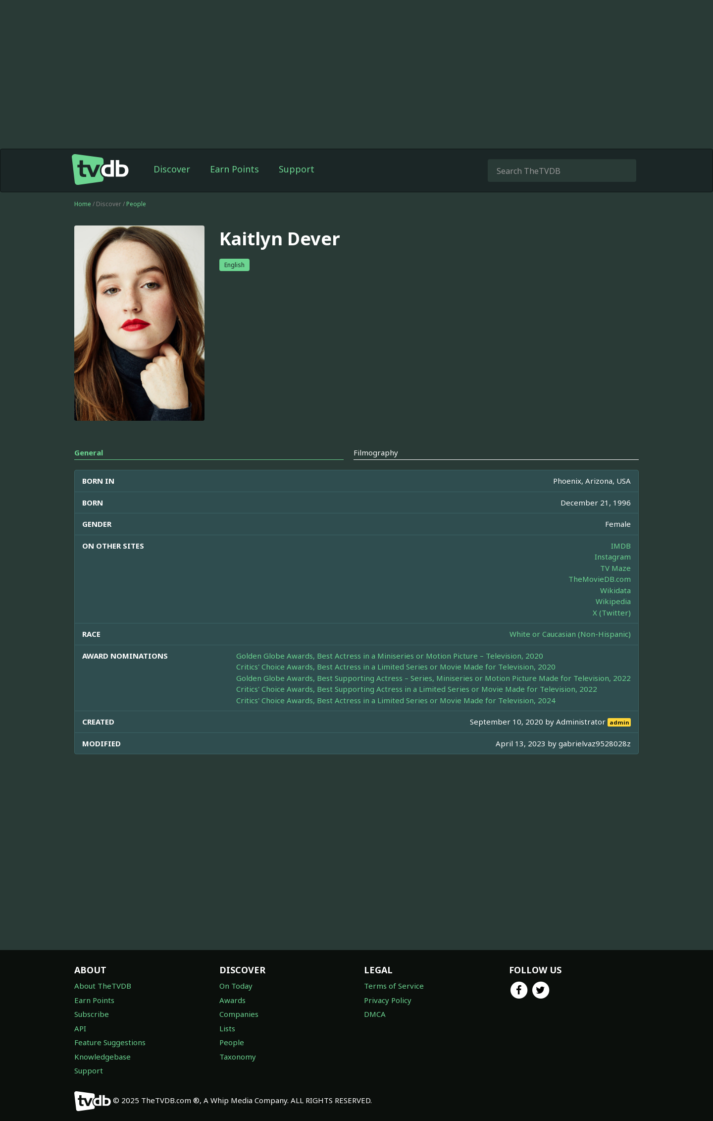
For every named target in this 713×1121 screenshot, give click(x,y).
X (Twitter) (612, 612)
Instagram (613, 556)
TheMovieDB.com (599, 579)
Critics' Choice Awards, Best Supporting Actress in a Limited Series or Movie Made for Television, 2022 (416, 689)
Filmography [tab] (376, 452)
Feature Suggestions (110, 1042)
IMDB (621, 546)
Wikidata (615, 590)
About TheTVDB (102, 986)
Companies (238, 1014)
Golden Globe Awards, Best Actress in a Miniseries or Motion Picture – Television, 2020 (389, 656)
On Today (236, 986)
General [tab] (88, 452)
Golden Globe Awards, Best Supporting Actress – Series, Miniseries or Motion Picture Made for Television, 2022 (433, 678)
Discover (171, 169)
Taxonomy (237, 1057)
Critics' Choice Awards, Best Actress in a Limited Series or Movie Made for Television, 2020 (396, 667)
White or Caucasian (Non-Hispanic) (570, 634)
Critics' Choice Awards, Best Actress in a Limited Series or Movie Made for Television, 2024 (396, 700)
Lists (227, 1028)
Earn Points (234, 169)
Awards (232, 1000)
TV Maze (615, 568)
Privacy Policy (387, 1000)
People (136, 204)
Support (296, 169)
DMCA (375, 1014)
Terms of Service (394, 986)
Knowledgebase (102, 1057)
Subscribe (91, 1014)
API (80, 1028)
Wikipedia (613, 601)
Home (82, 204)
